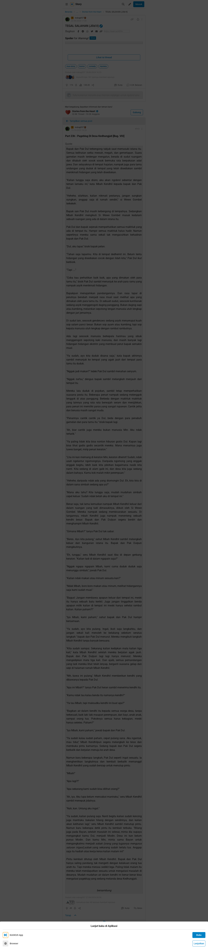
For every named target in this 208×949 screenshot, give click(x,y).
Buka (199, 935)
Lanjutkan (199, 943)
